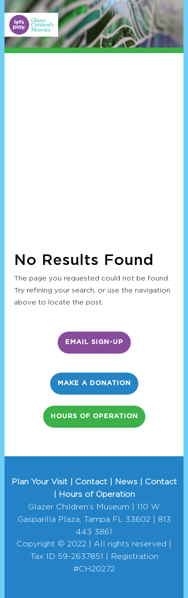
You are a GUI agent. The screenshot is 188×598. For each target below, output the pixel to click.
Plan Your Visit (40, 482)
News (126, 482)
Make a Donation (94, 383)
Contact (91, 482)
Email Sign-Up (94, 342)
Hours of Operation (94, 416)
